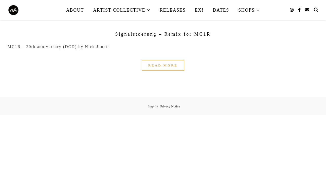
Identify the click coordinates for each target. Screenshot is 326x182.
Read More (163, 65)
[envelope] (307, 10)
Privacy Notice (170, 106)
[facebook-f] (300, 10)
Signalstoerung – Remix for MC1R (163, 34)
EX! (199, 10)
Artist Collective (119, 10)
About (75, 10)
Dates (221, 10)
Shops (246, 10)
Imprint (153, 106)
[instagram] (292, 10)
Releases (173, 10)
